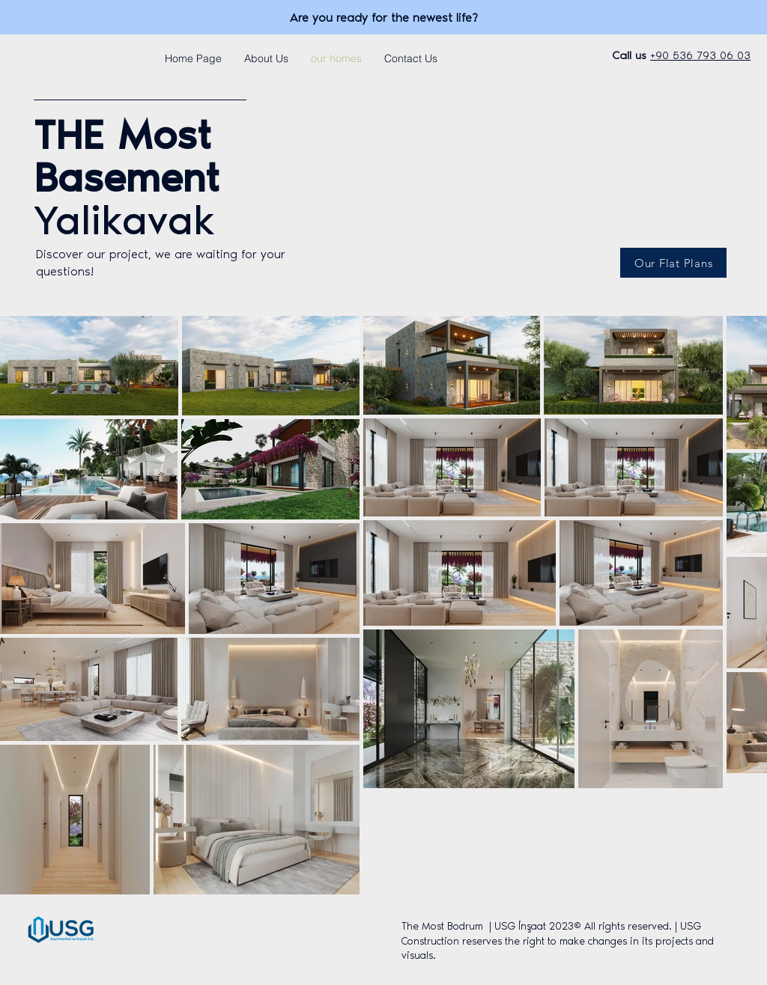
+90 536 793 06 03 (700, 55)
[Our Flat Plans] (673, 263)
